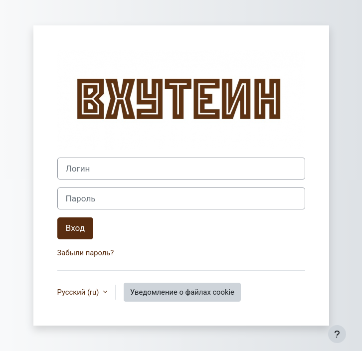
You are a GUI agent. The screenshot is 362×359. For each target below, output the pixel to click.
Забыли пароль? (85, 252)
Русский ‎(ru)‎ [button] (79, 292)
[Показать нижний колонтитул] (337, 334)
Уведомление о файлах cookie (182, 292)
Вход (75, 228)
